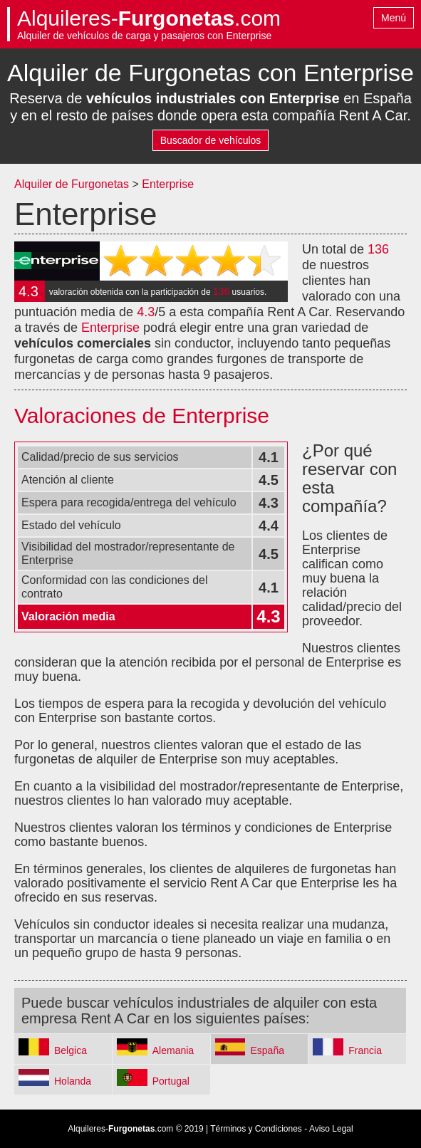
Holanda (72, 1081)
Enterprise (168, 184)
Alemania (173, 1050)
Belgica (70, 1050)
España (267, 1050)
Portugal (170, 1081)
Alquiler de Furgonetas (71, 184)
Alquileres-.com (149, 18)
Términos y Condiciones (256, 1129)
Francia (365, 1050)
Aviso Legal (331, 1129)
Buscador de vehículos (210, 140)
